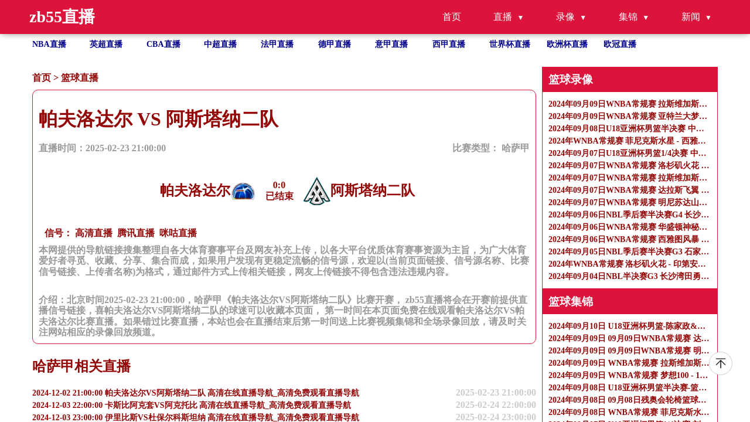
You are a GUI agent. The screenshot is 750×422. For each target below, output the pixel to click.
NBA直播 (49, 44)
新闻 (690, 17)
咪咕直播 (178, 233)
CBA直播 (163, 44)
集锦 (628, 17)
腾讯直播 (136, 233)
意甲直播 (391, 44)
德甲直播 (334, 44)
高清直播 (93, 233)
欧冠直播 (620, 44)
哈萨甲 (516, 148)
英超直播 (106, 44)
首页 (451, 17)
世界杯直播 (509, 44)
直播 (502, 17)
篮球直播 (79, 78)
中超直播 (220, 44)
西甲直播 (448, 44)
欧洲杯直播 (567, 44)
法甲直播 (277, 44)
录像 (565, 17)
